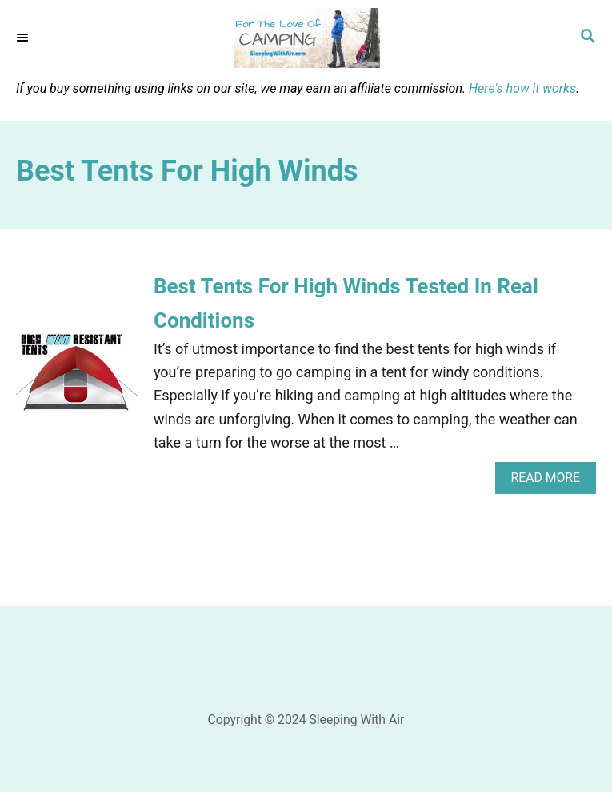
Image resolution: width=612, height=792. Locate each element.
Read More (550, 481)
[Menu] (24, 37)
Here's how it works (522, 88)
